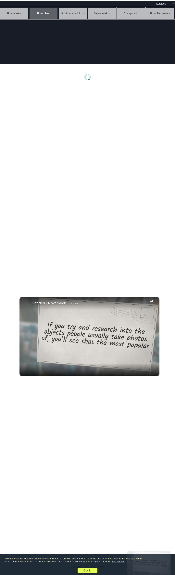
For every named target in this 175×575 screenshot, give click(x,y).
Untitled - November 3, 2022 (55, 303)
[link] (26, 303)
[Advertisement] (88, 117)
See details (118, 561)
